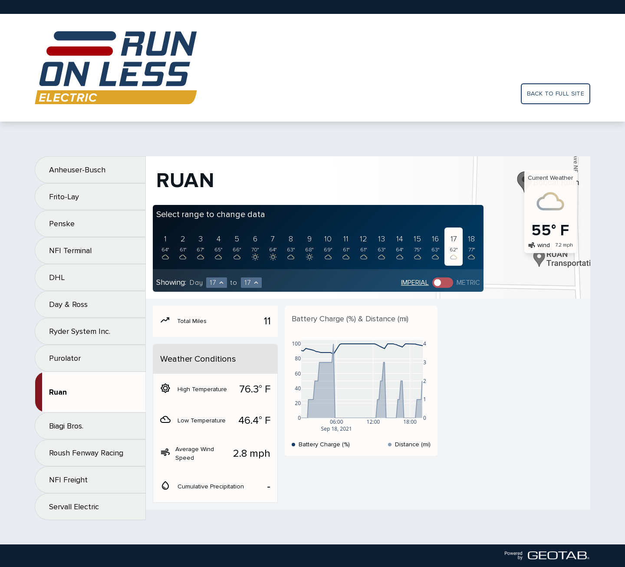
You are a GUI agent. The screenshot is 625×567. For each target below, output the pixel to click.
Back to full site (555, 93)
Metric (468, 282)
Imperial (415, 282)
